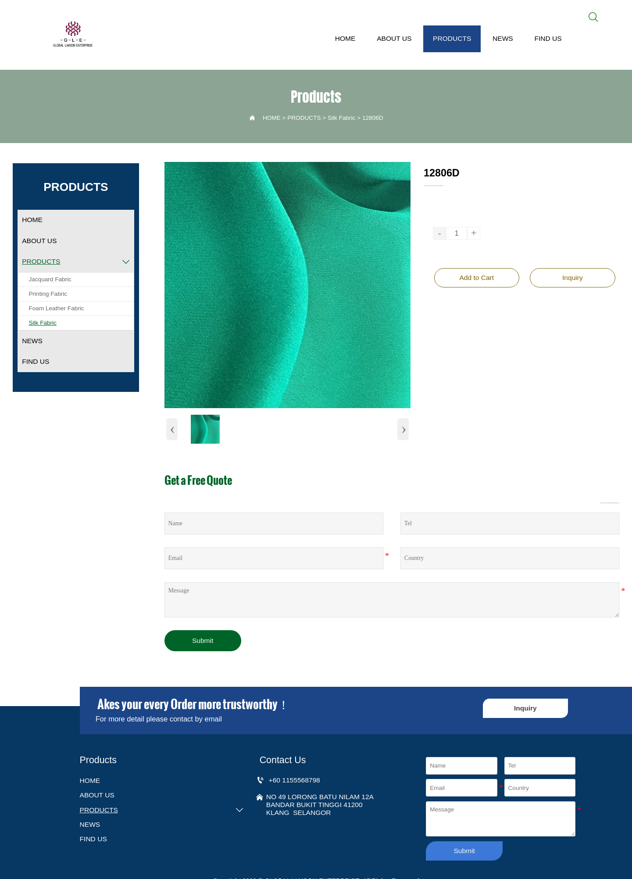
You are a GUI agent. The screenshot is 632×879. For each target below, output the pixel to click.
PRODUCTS (304, 118)
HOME (272, 118)
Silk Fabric (341, 118)
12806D (372, 118)
